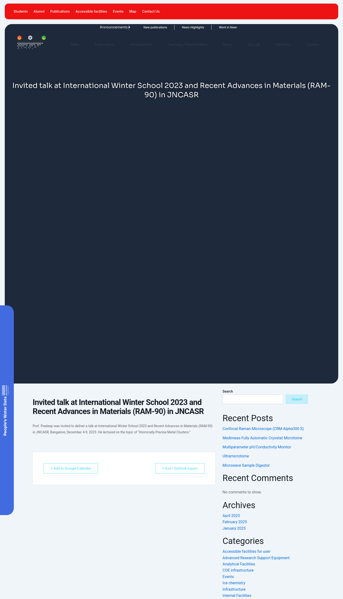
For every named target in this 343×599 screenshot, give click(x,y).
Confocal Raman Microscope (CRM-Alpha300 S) (263, 428)
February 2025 (234, 522)
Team (74, 44)
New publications (141, 27)
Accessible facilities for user (246, 551)
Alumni (39, 11)
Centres (313, 44)
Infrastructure (141, 44)
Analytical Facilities (238, 564)
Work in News (214, 27)
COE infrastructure (238, 570)
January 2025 (234, 528)
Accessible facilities (91, 11)
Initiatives (283, 44)
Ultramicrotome (235, 456)
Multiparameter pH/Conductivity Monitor (256, 447)
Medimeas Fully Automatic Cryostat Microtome (262, 438)
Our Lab (253, 44)
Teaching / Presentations (187, 44)
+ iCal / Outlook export (179, 468)
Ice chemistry (233, 583)
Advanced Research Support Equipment (255, 558)
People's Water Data (5, 416)
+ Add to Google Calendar (70, 468)
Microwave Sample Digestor (246, 465)
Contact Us (151, 11)
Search (227, 391)
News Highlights (179, 27)
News (227, 44)
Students (21, 11)
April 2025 (231, 515)
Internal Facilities (236, 595)
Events (118, 11)
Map (132, 11)
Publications (60, 11)
